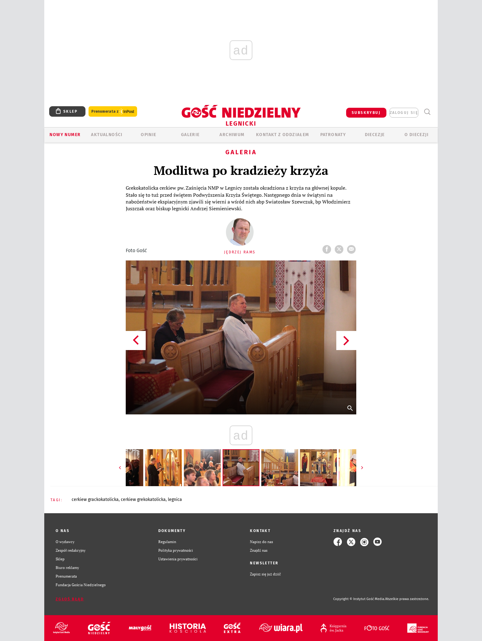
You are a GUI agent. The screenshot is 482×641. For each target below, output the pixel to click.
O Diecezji (417, 134)
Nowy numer (65, 134)
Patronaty (333, 134)
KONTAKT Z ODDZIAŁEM (282, 134)
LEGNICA (175, 499)
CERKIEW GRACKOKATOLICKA (95, 499)
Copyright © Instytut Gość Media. (359, 599)
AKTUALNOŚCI (106, 134)
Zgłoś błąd (70, 599)
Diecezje (375, 134)
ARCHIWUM (231, 134)
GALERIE (190, 134)
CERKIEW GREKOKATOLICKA (143, 499)
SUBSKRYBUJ (366, 113)
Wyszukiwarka (427, 112)
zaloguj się (404, 113)
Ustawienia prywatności (178, 559)
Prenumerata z (112, 111)
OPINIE (148, 134)
